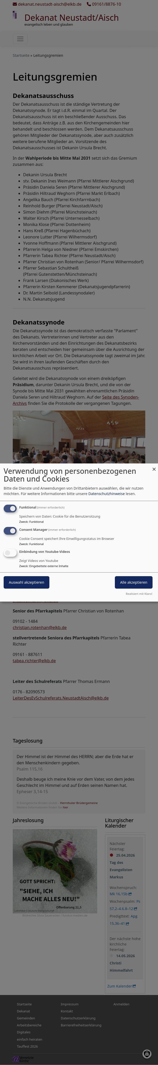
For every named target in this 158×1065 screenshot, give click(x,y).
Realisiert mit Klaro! (139, 594)
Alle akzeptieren (133, 582)
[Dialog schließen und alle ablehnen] (154, 466)
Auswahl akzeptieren (26, 582)
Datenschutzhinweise (106, 493)
